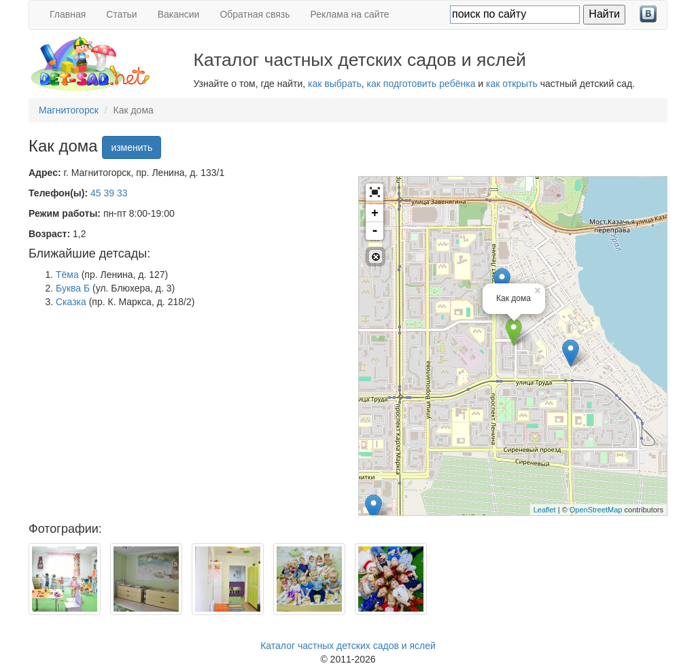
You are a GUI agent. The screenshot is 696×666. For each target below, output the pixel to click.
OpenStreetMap (596, 510)
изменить (131, 147)
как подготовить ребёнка (421, 83)
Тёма (67, 274)
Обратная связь (255, 14)
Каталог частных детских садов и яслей (348, 645)
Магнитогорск (69, 110)
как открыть (512, 83)
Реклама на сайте (350, 14)
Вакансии (179, 14)
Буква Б (73, 288)
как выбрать (335, 83)
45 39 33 (109, 193)
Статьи (121, 14)
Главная (68, 14)
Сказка (71, 301)
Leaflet (545, 510)
